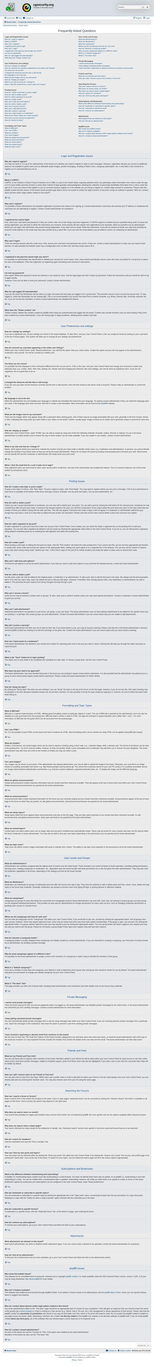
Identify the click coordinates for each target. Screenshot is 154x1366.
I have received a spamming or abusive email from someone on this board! (106, 68)
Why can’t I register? (12, 44)
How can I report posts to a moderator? (19, 113)
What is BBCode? (11, 128)
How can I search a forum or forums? (92, 86)
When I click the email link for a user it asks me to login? (25, 84)
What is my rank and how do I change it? (20, 82)
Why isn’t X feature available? (89, 131)
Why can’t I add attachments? (15, 108)
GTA (79, 1355)
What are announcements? (15, 140)
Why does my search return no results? (93, 89)
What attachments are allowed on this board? (95, 118)
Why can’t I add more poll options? (17, 101)
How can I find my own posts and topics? (93, 96)
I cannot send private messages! (90, 63)
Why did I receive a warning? (15, 111)
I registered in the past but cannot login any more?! (23, 51)
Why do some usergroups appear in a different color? (98, 51)
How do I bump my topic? (14, 120)
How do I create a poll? (13, 99)
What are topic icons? (13, 147)
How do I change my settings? (16, 66)
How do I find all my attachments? (91, 121)
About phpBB (34, 1279)
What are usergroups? (87, 44)
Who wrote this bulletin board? (90, 129)
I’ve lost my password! (13, 53)
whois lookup (26, 1311)
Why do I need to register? (14, 39)
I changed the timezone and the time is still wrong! (23, 73)
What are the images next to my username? (21, 77)
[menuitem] (19, 18)
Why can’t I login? (11, 48)
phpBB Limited (71, 1276)
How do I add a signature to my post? (18, 97)
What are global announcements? (17, 137)
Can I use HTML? (11, 130)
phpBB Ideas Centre (113, 1292)
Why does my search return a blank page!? (94, 91)
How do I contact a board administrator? (93, 136)
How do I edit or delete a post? (16, 95)
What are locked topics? (13, 144)
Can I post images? (12, 135)
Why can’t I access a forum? (15, 106)
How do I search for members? (90, 93)
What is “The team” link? (87, 55)
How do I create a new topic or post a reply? (21, 92)
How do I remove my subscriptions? (92, 111)
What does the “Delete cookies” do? (18, 58)
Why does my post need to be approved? (20, 118)
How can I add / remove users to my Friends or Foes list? (99, 78)
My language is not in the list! (15, 75)
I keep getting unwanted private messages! (94, 66)
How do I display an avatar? (15, 80)
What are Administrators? (88, 39)
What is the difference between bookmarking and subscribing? (101, 103)
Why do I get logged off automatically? (19, 55)
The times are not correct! (14, 70)
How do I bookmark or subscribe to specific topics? (97, 106)
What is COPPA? (11, 41)
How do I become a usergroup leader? (93, 48)
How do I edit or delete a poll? (16, 104)
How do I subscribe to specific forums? (93, 108)
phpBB (104, 403)
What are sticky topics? (13, 142)
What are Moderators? (87, 41)
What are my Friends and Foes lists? (92, 76)
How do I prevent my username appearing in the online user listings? (30, 68)
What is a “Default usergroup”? (90, 53)
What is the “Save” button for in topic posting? (21, 115)
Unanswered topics (10, 25)
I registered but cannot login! (15, 46)
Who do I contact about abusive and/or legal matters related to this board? (106, 133)
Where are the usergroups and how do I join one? (97, 46)
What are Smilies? (11, 133)
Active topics (23, 25)
